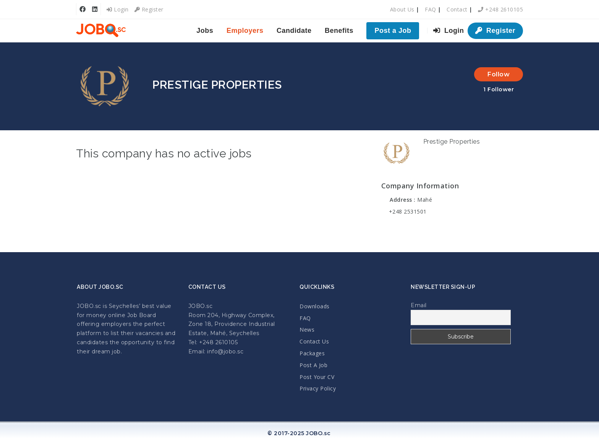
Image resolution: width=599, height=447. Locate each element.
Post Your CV (317, 377)
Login (118, 9)
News (307, 329)
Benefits (339, 30)
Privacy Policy (318, 388)
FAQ (430, 9)
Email (419, 305)
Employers (245, 30)
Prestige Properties (451, 141)
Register (149, 9)
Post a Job (392, 30)
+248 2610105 (500, 9)
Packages (312, 353)
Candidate (294, 30)
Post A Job (313, 365)
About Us (402, 9)
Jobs (204, 30)
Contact (457, 9)
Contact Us (314, 341)
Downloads (315, 306)
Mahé (424, 199)
